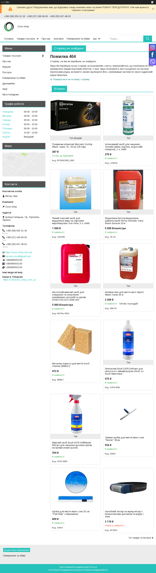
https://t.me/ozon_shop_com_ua (19, 279)
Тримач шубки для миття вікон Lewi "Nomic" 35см (124, 438)
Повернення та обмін (78, 38)
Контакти (59, 38)
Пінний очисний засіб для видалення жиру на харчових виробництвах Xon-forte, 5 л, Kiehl (70, 221)
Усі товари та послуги (140, 538)
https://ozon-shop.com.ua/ (18, 252)
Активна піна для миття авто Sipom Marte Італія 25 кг (124, 293)
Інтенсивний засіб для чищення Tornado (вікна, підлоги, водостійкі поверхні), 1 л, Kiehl (123, 147)
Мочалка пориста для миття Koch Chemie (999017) (70, 364)
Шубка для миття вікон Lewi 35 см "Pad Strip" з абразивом (70, 512)
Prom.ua (93, 567)
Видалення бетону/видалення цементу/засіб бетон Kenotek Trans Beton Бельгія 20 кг (124, 221)
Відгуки (6, 66)
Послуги (6, 72)
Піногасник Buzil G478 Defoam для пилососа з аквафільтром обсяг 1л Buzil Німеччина (124, 371)
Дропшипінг (8, 83)
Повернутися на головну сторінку (71, 79)
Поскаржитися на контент (71, 570)
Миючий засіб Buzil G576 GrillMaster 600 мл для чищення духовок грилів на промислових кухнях (72, 445)
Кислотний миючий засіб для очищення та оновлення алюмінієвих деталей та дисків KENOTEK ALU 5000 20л (69, 296)
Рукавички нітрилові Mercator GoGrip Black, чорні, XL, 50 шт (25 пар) (72, 145)
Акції (4, 89)
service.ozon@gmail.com (18, 256)
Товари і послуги (26, 38)
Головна (8, 38)
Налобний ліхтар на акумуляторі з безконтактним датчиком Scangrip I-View (124, 514)
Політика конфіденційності (96, 570)
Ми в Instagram (10, 94)
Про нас (46, 38)
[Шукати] (147, 39)
